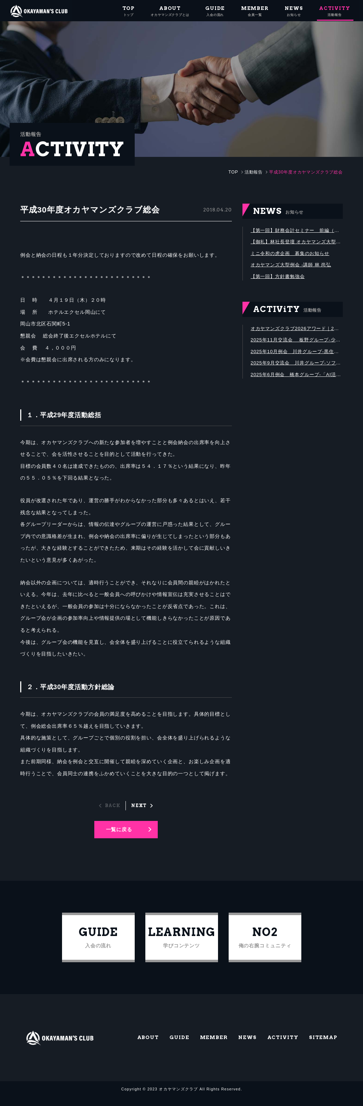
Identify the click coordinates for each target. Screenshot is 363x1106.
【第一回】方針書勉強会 (279, 278)
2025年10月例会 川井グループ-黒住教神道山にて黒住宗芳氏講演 (297, 354)
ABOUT (149, 1046)
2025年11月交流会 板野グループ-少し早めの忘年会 (297, 342)
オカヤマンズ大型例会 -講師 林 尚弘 (293, 266)
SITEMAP (323, 1046)
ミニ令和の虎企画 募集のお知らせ (293, 254)
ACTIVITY (282, 1046)
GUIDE (180, 1046)
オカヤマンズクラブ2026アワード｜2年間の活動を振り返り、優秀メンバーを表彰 (297, 330)
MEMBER (214, 1046)
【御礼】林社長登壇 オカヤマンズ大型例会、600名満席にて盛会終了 (297, 242)
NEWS (248, 1046)
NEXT (139, 804)
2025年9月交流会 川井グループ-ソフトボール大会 (297, 366)
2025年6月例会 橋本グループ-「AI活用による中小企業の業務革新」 (297, 378)
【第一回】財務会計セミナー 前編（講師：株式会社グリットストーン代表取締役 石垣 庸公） (297, 230)
